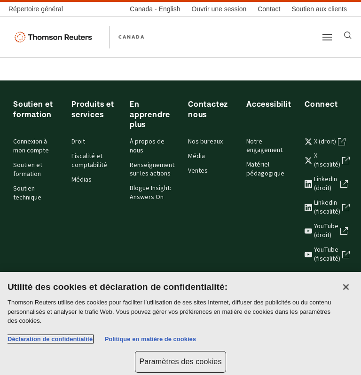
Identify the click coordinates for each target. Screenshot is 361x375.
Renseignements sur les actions (151, 169)
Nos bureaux (205, 141)
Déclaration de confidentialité (50, 339)
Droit (78, 141)
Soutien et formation (27, 169)
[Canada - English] (155, 9)
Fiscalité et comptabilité (89, 160)
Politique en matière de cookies (150, 339)
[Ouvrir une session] (219, 9)
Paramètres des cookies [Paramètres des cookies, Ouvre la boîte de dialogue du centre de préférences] (180, 362)
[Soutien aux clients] (319, 9)
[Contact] (269, 9)
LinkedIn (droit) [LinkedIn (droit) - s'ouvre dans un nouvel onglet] (326, 183)
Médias (81, 180)
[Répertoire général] (38, 9)
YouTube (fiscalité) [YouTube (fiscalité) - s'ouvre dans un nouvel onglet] (326, 254)
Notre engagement (264, 146)
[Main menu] (327, 37)
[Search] (347, 35)
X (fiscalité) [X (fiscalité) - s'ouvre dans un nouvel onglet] (326, 160)
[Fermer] (346, 287)
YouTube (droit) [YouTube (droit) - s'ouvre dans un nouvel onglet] (326, 230)
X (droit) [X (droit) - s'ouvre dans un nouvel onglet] (325, 141)
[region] (180, 323)
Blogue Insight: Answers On (150, 192)
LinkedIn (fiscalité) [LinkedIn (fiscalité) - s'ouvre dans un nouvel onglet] (326, 207)
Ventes (198, 171)
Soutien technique (27, 193)
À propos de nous (147, 146)
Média (196, 156)
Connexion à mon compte (31, 146)
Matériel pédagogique (265, 169)
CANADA (131, 36)
